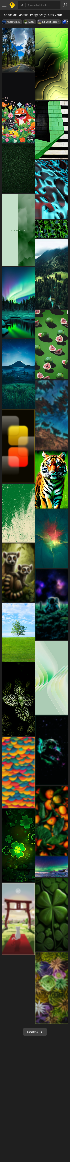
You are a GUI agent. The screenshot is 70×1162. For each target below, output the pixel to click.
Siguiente (35, 1031)
